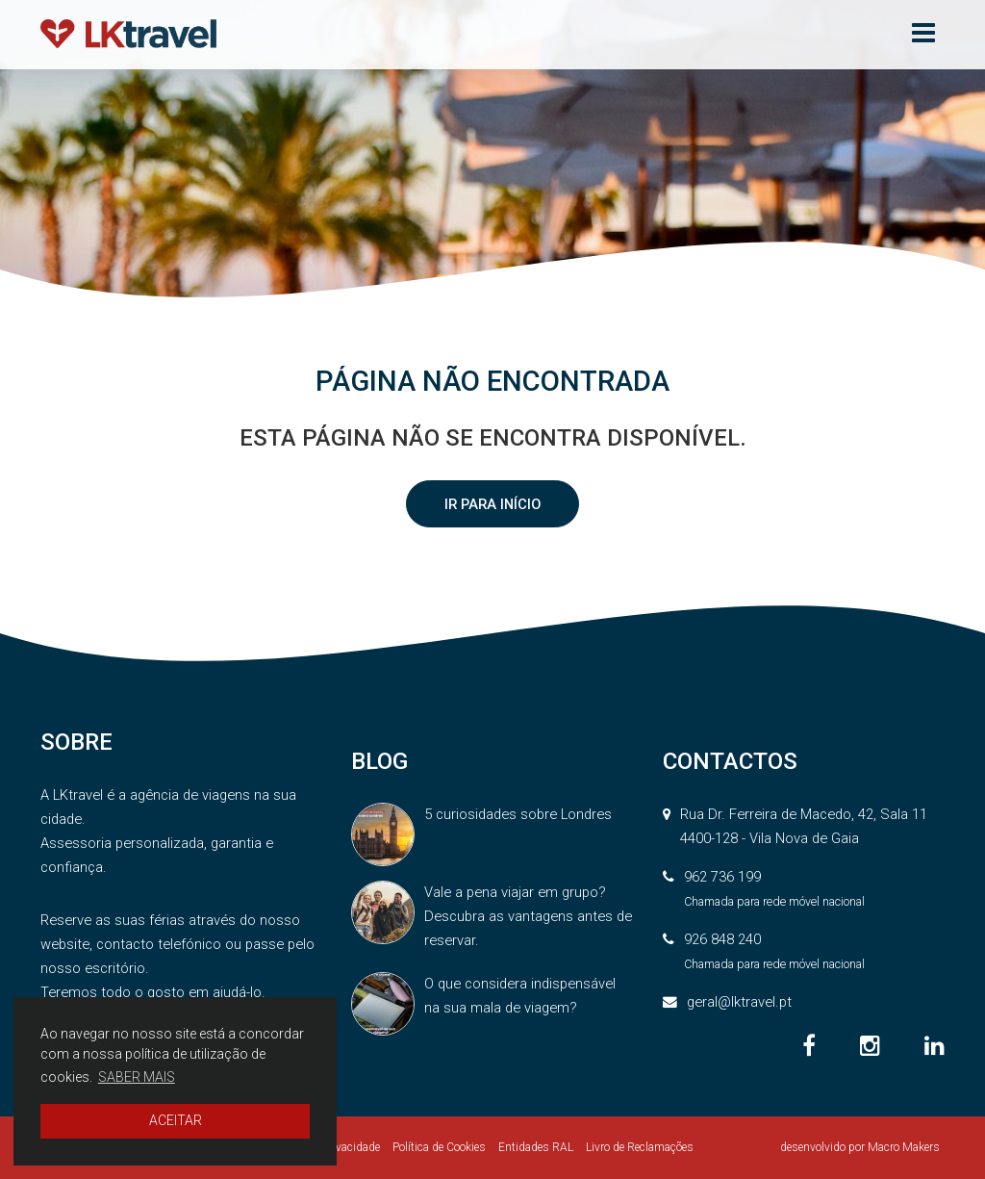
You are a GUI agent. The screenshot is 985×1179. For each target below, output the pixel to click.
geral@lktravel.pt (739, 1002)
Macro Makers (904, 1147)
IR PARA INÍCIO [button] (492, 504)
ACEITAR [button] (175, 1120)
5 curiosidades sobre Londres (518, 814)
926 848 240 (722, 939)
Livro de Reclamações (640, 1147)
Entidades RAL (535, 1147)
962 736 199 (722, 876)
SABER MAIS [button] (136, 1077)
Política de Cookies (439, 1147)
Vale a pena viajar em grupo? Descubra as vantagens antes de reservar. (528, 916)
